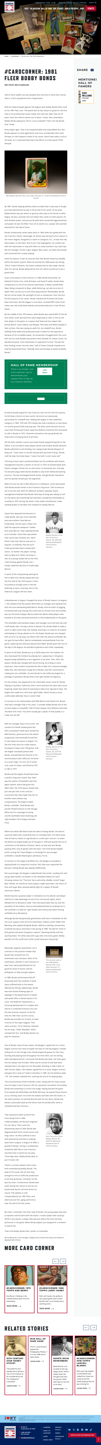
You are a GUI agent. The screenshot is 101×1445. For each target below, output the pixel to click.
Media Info (48, 1440)
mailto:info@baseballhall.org (69, 1430)
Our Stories (58, 8)
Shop (82, 8)
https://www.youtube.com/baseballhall (86, 1430)
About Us (62, 3)
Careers (46, 1427)
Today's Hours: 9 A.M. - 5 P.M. (45, 3)
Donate (69, 3)
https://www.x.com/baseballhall (74, 1430)
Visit (26, 8)
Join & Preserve (71, 8)
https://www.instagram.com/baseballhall (82, 1430)
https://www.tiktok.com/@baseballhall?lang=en (91, 1430)
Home (6, 56)
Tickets (90, 8)
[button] (55, 1261)
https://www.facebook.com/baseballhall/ (78, 1430)
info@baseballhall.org (27, 1437)
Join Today (44, 371)
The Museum (35, 8)
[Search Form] (91, 3)
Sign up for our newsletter (82, 1435)
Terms (57, 1433)
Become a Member (80, 3)
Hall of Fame (46, 8)
